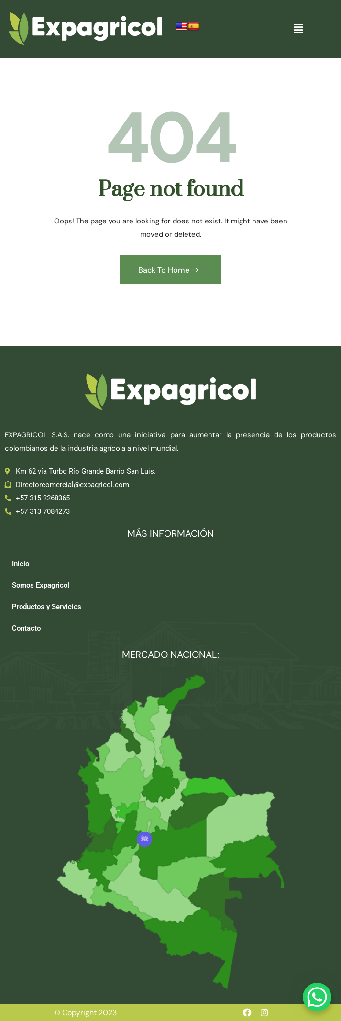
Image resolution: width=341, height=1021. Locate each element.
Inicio (20, 563)
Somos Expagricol (40, 585)
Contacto (26, 628)
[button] (298, 29)
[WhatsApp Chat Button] (317, 997)
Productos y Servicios (46, 606)
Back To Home (168, 270)
